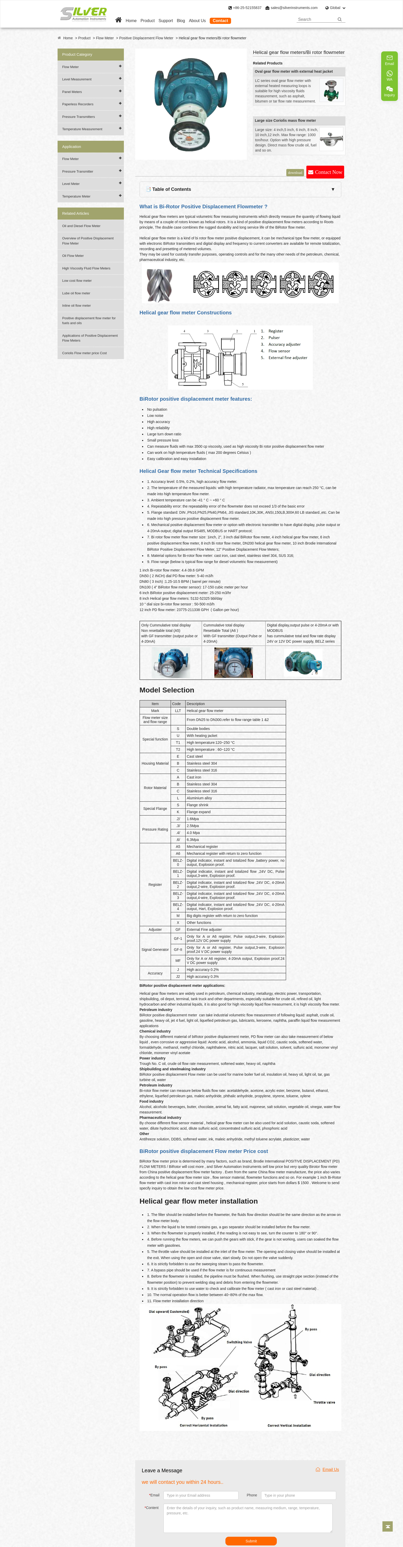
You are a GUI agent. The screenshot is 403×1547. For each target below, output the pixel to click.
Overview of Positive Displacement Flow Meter (88, 240)
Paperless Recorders (77, 104)
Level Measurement (76, 79)
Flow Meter (105, 38)
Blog (181, 20)
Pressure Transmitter (77, 171)
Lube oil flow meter (76, 293)
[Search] (339, 19)
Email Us (327, 1469)
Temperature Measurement (82, 129)
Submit (251, 1541)
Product (148, 20)
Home (131, 20)
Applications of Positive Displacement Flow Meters (90, 338)
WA (389, 75)
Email (154, 1495)
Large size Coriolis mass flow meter (285, 120)
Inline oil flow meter (76, 305)
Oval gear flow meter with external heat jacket (294, 71)
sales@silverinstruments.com (294, 8)
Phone (252, 1495)
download (295, 172)
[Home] (118, 20)
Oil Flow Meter (73, 256)
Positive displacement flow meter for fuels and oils (89, 320)
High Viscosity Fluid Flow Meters (86, 268)
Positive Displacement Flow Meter (146, 38)
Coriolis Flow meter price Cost (84, 353)
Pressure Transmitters (78, 117)
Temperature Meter (76, 196)
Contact (220, 20)
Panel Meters (72, 92)
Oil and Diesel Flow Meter (81, 226)
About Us (197, 20)
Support (166, 20)
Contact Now (328, 172)
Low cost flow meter (77, 281)
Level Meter (71, 184)
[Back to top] (387, 1526)
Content (152, 1508)
